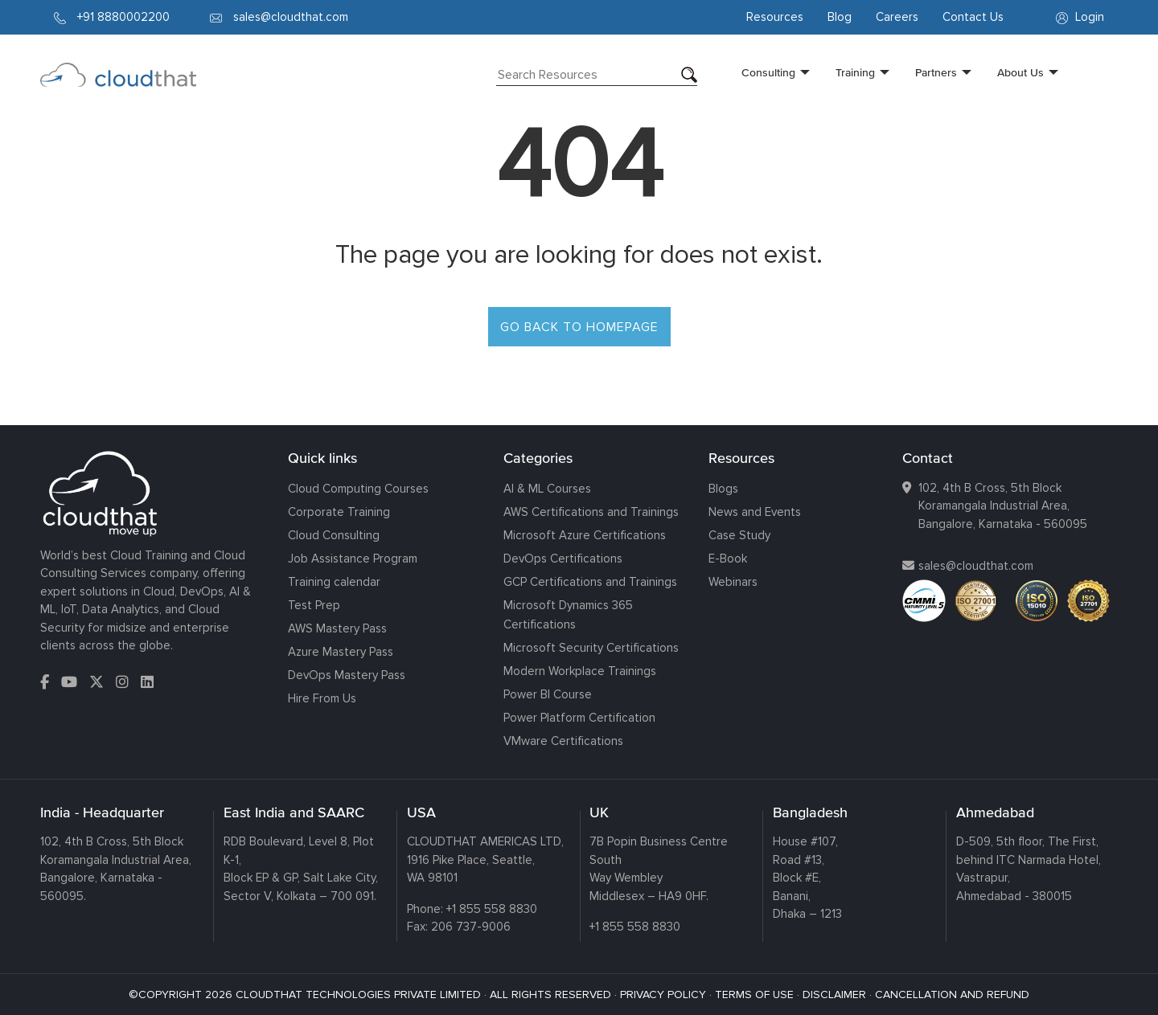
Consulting (768, 72)
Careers (897, 17)
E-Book (727, 558)
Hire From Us (322, 698)
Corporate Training (339, 512)
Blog (839, 17)
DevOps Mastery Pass (346, 675)
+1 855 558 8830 (491, 909)
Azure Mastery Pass (340, 652)
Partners (936, 72)
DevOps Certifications (562, 558)
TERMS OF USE (754, 994)
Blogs (723, 488)
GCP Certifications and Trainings (590, 582)
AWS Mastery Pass (337, 628)
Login (1080, 17)
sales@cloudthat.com (975, 566)
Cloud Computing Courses (358, 488)
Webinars (733, 582)
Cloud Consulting (334, 535)
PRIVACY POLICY (663, 994)
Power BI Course (547, 694)
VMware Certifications (563, 741)
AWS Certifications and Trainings (591, 512)
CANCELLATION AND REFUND (952, 994)
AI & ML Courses (547, 488)
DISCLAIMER (834, 994)
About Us (1020, 72)
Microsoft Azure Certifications (584, 535)
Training (855, 72)
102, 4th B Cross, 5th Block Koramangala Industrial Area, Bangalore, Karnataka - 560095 (1002, 506)
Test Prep (314, 605)
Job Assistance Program (352, 558)
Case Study (739, 535)
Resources (774, 17)
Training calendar (334, 582)
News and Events (754, 512)
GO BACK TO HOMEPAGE (579, 327)
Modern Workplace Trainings (579, 671)
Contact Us (973, 17)
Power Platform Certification (579, 717)
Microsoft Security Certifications (591, 648)
